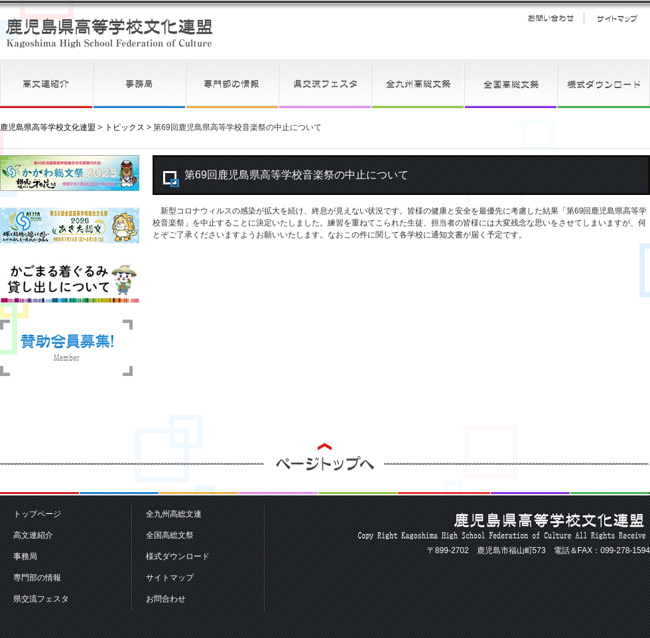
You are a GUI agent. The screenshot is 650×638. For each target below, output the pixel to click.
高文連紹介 (46, 84)
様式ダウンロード (603, 84)
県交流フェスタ (325, 84)
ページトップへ (325, 469)
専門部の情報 (232, 84)
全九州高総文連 (417, 84)
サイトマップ (617, 18)
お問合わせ (166, 599)
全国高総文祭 (510, 84)
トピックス (125, 127)
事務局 (139, 84)
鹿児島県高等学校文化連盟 (109, 32)
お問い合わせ (550, 18)
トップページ (37, 514)
